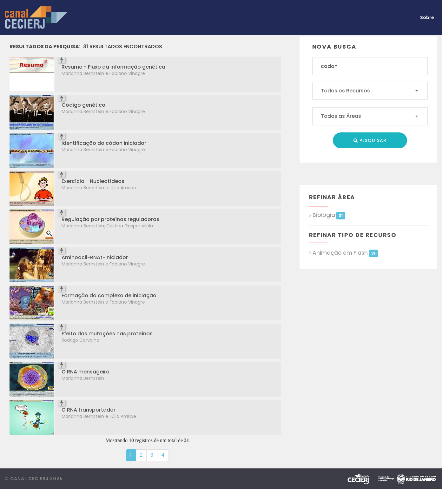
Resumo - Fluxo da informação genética (113, 66)
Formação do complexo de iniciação (109, 295)
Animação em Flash (345, 253)
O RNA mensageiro (85, 371)
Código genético (83, 105)
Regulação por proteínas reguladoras (110, 219)
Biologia (329, 215)
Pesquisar (369, 140)
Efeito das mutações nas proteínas (107, 333)
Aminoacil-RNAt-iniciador (95, 257)
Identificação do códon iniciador (104, 143)
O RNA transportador (88, 409)
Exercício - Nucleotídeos (93, 181)
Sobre (427, 17)
